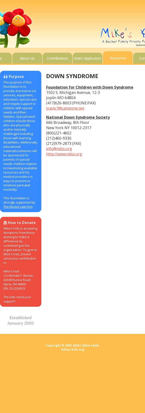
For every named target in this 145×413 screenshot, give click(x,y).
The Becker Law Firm (18, 206)
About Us (27, 58)
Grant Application (87, 58)
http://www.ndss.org (64, 154)
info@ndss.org (59, 148)
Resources (118, 58)
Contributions (57, 58)
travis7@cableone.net (65, 108)
